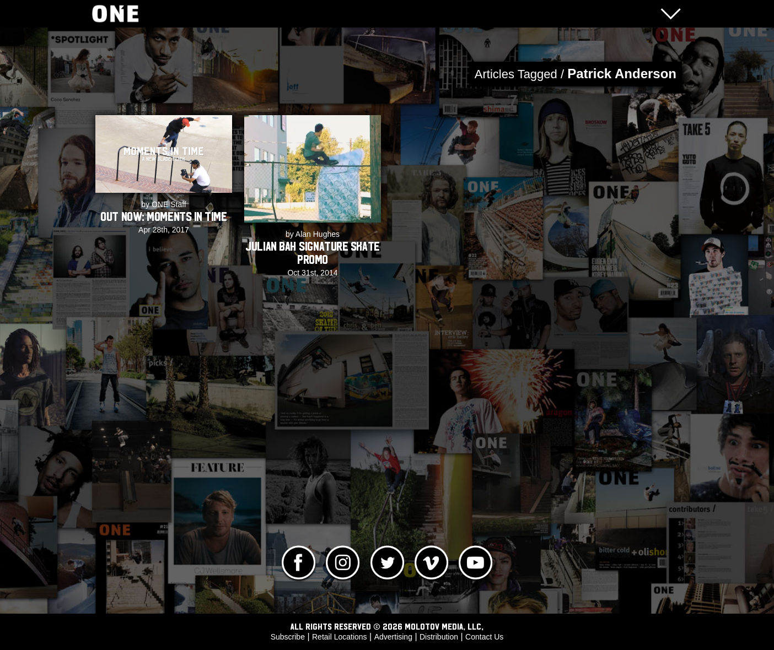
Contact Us (484, 636)
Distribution (439, 636)
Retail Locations (339, 636)
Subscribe (288, 636)
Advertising (393, 636)
